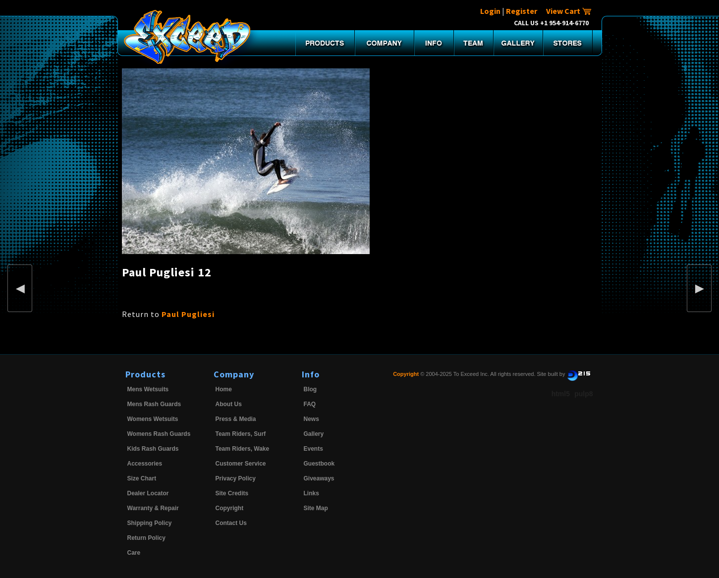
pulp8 (583, 394)
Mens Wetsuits (148, 389)
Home (224, 389)
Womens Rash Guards (159, 433)
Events (313, 448)
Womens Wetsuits (152, 419)
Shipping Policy (149, 523)
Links (311, 493)
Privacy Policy (236, 478)
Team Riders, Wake (243, 448)
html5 (561, 394)
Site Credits (232, 493)
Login (490, 11)
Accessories (145, 463)
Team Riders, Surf (241, 433)
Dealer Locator (148, 493)
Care (134, 552)
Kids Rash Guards (153, 448)
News (311, 419)
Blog (310, 389)
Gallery (314, 433)
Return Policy (146, 537)
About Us (229, 404)
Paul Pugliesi (188, 314)
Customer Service (241, 463)
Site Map (316, 508)
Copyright (230, 508)
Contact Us (231, 523)
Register (521, 11)
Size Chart (142, 478)
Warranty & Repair (153, 508)
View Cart (569, 11)
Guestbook (319, 463)
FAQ (310, 404)
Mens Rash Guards (154, 404)
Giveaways (319, 478)
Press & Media (236, 419)
